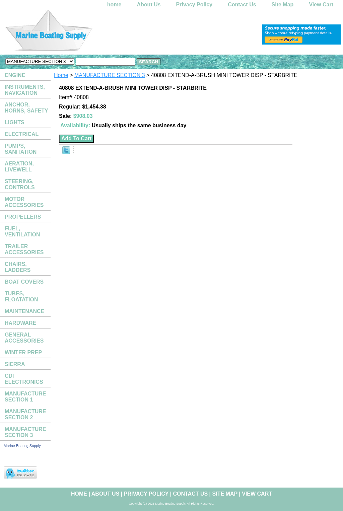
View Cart (321, 4)
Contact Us (242, 4)
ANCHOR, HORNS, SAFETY (26, 108)
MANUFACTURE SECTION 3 (109, 75)
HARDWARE (20, 323)
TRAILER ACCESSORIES (24, 249)
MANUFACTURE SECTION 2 (25, 414)
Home (61, 75)
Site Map (283, 4)
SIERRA (15, 364)
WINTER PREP (23, 352)
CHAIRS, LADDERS (17, 267)
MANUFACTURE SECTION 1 (25, 397)
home (114, 4)
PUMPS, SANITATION (21, 149)
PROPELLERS (23, 217)
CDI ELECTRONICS (24, 379)
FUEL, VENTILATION (22, 231)
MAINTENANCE (24, 311)
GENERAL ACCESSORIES (24, 338)
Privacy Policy (194, 4)
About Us (149, 4)
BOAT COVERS (24, 282)
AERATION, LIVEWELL (19, 166)
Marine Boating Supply (22, 446)
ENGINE (15, 75)
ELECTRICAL (22, 134)
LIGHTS (14, 122)
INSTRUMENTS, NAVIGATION (25, 90)
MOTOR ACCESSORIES (24, 202)
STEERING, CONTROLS (20, 184)
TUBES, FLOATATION (21, 296)
